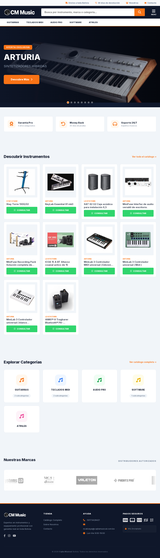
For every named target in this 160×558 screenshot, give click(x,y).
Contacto (150, 3)
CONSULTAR (22, 211)
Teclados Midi (34, 22)
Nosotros (132, 3)
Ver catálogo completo (142, 363)
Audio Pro (56, 22)
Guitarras (13, 22)
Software (76, 22)
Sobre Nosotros (51, 524)
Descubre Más (21, 79)
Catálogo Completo (52, 520)
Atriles (93, 22)
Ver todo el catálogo (144, 158)
